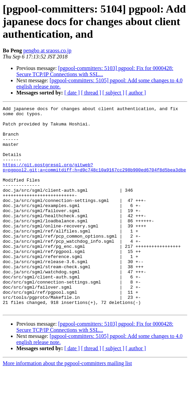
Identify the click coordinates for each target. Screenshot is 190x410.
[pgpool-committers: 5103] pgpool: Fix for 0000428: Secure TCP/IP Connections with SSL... (94, 71)
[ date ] (72, 93)
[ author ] (136, 93)
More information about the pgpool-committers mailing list (67, 404)
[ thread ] (91, 93)
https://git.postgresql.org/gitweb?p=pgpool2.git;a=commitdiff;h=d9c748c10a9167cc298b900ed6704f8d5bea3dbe (94, 180)
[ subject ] (113, 93)
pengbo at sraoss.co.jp (47, 50)
